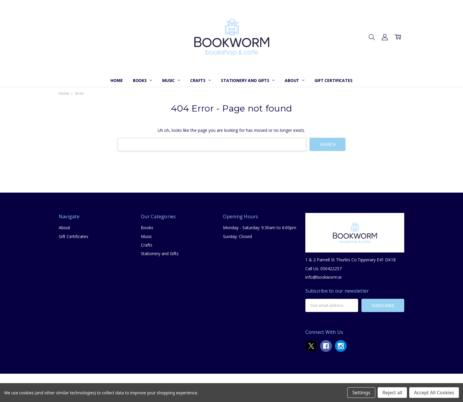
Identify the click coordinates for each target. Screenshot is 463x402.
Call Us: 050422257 (323, 268)
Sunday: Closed (237, 236)
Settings (361, 392)
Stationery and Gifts (248, 80)
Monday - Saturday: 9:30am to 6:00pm (259, 227)
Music (171, 80)
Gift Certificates (333, 80)
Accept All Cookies (434, 392)
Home (116, 80)
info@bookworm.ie (323, 277)
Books (142, 80)
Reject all (392, 392)
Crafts (200, 80)
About (294, 80)
